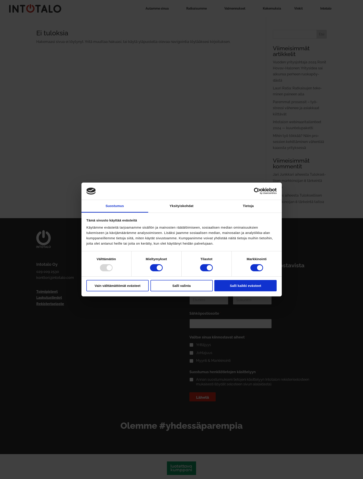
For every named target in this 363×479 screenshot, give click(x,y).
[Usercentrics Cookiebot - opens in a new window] (257, 191)
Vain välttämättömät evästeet (117, 286)
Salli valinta (181, 286)
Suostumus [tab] (114, 206)
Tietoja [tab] (248, 206)
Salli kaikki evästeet (245, 286)
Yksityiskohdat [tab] (181, 206)
